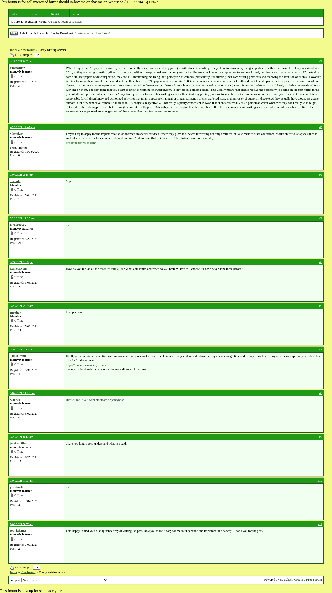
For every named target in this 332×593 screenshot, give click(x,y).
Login (75, 14)
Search (35, 14)
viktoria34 (17, 133)
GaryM (15, 399)
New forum (28, 50)
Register (56, 14)
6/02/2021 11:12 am (22, 393)
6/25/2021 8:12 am (21, 437)
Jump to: (58, 580)
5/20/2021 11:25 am (22, 218)
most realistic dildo (112, 268)
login (64, 21)
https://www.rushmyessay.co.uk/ (86, 365)
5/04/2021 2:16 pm (21, 174)
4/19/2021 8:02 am (21, 61)
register (76, 21)
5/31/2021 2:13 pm (21, 349)
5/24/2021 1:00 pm (21, 262)
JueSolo (15, 181)
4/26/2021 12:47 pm (22, 127)
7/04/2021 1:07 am (21, 480)
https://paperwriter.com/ (81, 142)
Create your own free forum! (92, 33)
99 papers (96, 68)
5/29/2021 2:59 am (21, 305)
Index (14, 14)
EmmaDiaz (17, 67)
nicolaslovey (18, 225)
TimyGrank (18, 356)
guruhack (16, 487)
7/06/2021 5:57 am (21, 524)
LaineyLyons (18, 268)
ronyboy (15, 312)
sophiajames (18, 530)
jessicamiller (18, 443)
